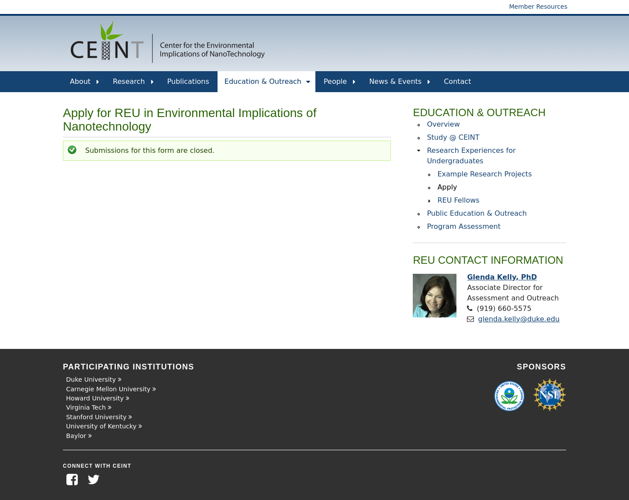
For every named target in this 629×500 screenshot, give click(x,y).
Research (133, 84)
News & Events (399, 84)
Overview (443, 124)
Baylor (76, 435)
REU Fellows (458, 200)
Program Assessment (464, 226)
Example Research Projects (484, 174)
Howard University (95, 398)
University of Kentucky (101, 426)
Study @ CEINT (453, 137)
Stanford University (96, 417)
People (340, 84)
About (84, 84)
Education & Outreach (267, 84)
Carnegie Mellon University (108, 389)
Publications (188, 81)
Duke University (91, 379)
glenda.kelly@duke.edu (519, 319)
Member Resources (538, 6)
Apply (447, 187)
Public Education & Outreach (477, 213)
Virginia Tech (86, 407)
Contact (457, 81)
